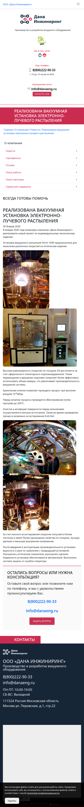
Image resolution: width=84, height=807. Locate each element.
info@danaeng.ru (44, 89)
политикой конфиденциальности (43, 793)
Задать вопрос (42, 621)
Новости (10, 151)
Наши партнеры (15, 179)
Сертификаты (13, 158)
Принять (12, 800)
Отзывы (10, 165)
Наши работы (13, 172)
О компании (13, 143)
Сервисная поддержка (18, 186)
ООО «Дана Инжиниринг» (17, 4)
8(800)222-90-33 (42, 601)
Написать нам (42, 94)
